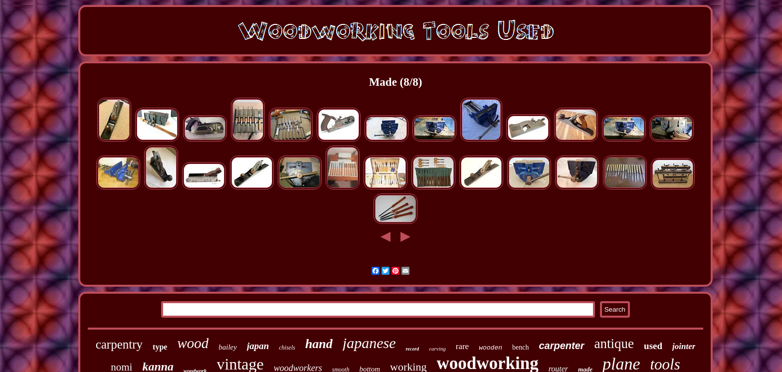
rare (462, 346)
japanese (369, 343)
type (160, 347)
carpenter (561, 345)
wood (192, 343)
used (653, 346)
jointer (683, 346)
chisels (287, 347)
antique (614, 343)
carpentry (119, 344)
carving (437, 349)
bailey (227, 347)
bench (520, 347)
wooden (490, 348)
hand (319, 344)
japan (258, 346)
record (412, 349)
